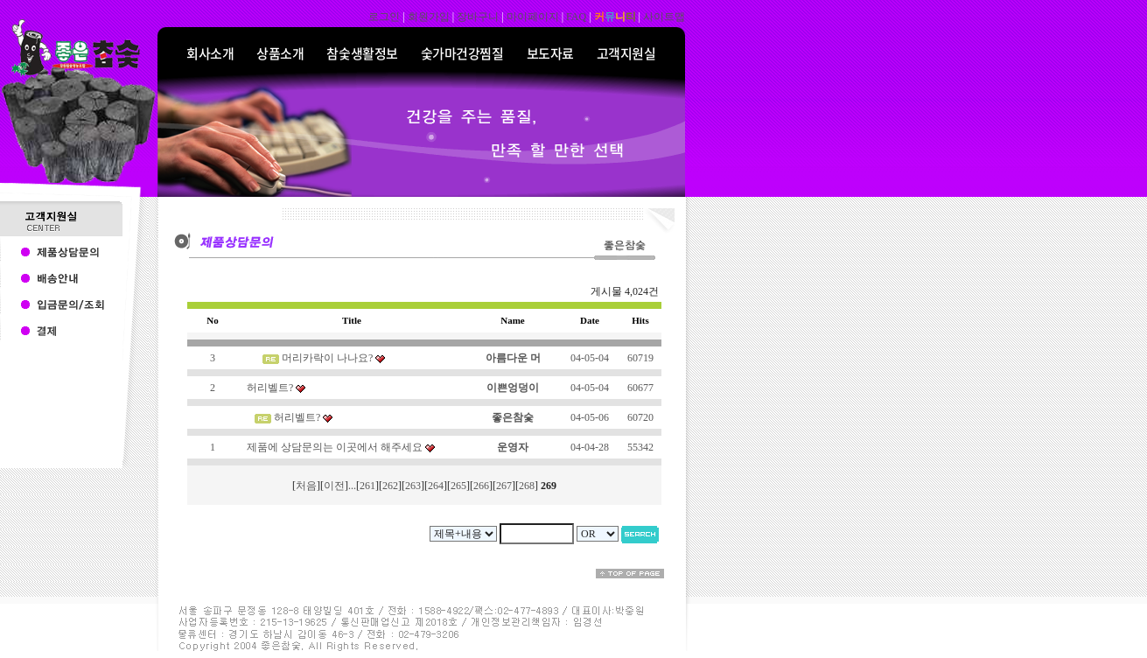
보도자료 (550, 53)
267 (504, 486)
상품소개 (280, 53)
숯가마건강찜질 (462, 53)
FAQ (576, 16)
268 (527, 486)
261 (367, 486)
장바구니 (478, 16)
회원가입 (429, 16)
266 (481, 486)
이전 (334, 486)
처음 (306, 486)
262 (390, 486)
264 (436, 486)
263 (413, 486)
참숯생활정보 (361, 53)
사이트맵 (664, 16)
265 (458, 486)
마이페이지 (533, 16)
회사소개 (210, 53)
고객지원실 (626, 53)
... (352, 486)
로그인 (384, 16)
